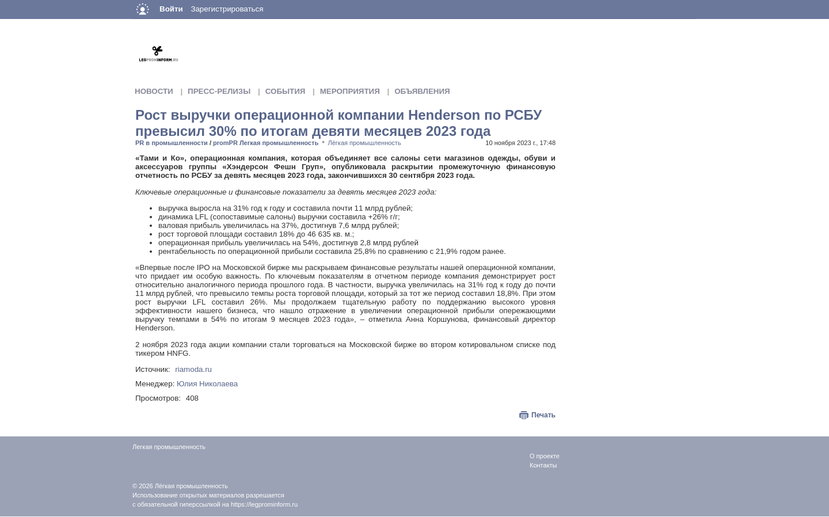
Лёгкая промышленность (364, 142)
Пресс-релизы (219, 91)
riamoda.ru (193, 369)
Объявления (422, 91)
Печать (543, 415)
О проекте (545, 456)
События (285, 91)
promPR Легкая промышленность (265, 142)
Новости (154, 91)
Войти (171, 9)
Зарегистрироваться (227, 9)
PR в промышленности (171, 142)
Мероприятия (350, 91)
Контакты (543, 465)
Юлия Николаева (207, 383)
